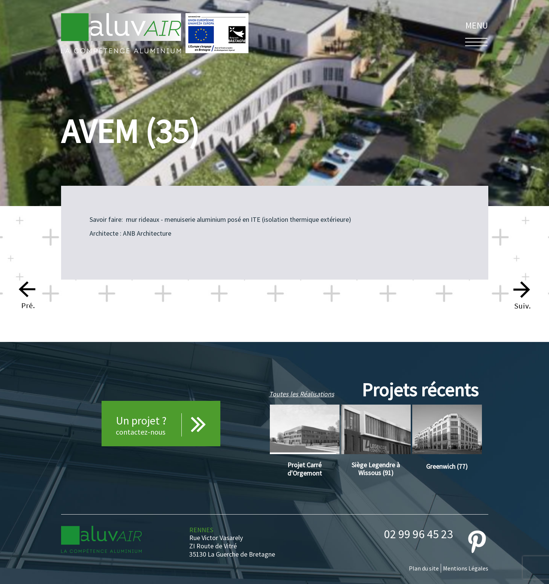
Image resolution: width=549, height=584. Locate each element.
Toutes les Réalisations (301, 394)
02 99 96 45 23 (418, 534)
